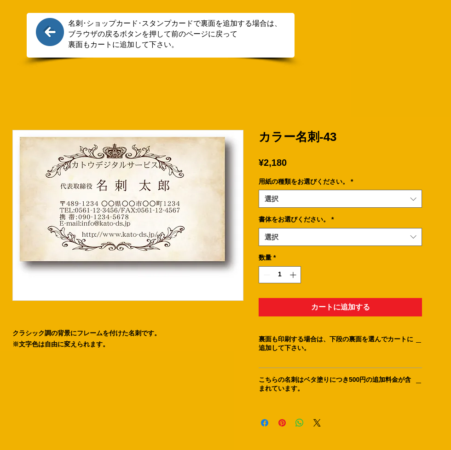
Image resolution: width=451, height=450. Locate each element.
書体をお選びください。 (296, 219)
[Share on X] (317, 422)
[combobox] (340, 199)
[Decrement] (266, 275)
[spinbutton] (280, 275)
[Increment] (294, 275)
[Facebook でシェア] (264, 422)
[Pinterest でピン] (282, 422)
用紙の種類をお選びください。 (306, 181)
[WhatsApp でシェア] (299, 422)
